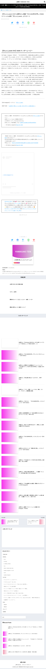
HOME (23, 663)
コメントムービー (31, 271)
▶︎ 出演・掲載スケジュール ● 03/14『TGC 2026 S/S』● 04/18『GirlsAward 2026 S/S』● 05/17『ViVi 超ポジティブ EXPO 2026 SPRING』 (23, 6)
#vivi (6, 209)
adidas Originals (7, 575)
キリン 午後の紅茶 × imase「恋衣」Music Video (13, 593)
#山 (20, 209)
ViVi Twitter (38, 271)
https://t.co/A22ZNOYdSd (17, 143)
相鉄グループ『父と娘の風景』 (10, 586)
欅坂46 (5, 605)
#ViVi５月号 (17, 209)
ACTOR (4, 577)
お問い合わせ (18, 665)
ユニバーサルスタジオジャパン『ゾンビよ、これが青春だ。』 (16, 595)
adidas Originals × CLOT (9, 570)
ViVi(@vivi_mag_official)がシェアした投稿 (18, 193)
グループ (5, 609)
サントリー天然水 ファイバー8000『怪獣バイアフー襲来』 (16, 589)
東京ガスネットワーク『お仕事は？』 (11, 591)
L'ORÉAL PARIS (7, 564)
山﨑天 (4, 271)
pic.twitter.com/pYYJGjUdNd (33, 143)
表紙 (4, 273)
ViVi (9, 268)
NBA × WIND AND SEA (8, 568)
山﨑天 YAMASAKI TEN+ (23, 2)
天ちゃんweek (36, 273)
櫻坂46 (5, 607)
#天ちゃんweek (19, 102)
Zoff (5, 573)
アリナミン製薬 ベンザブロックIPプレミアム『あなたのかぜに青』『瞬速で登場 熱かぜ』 (22, 598)
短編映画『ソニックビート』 (10, 600)
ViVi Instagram (15, 271)
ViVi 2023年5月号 (28, 273)
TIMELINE (5, 554)
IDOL (4, 602)
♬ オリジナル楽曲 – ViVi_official (17, 210)
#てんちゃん (31, 209)
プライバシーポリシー (26, 665)
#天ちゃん (26, 209)
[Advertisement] (23, 37)
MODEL (13, 268)
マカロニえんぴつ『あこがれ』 (10, 582)
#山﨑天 (21, 122)
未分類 (4, 612)
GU (4, 566)
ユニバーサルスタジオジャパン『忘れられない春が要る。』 (16, 584)
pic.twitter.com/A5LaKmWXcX (30, 122)
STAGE (5, 561)
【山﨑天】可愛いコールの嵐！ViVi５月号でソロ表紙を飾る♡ (23, 106)
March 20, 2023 (19, 125)
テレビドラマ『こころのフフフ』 (10, 580)
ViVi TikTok (20, 273)
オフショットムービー (11, 273)
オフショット (23, 271)
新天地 (8, 271)
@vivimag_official (8, 201)
